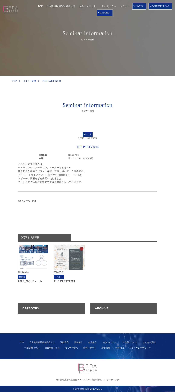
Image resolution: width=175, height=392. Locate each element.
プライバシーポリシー (140, 347)
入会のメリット (87, 6)
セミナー (125, 6)
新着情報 (105, 347)
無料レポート (89, 347)
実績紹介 (78, 342)
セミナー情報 (29, 81)
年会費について (130, 342)
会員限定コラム (52, 347)
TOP (40, 6)
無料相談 (119, 347)
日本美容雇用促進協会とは (60, 6)
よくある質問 (149, 342)
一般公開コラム (107, 6)
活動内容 (64, 342)
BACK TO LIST (27, 201)
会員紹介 (92, 342)
